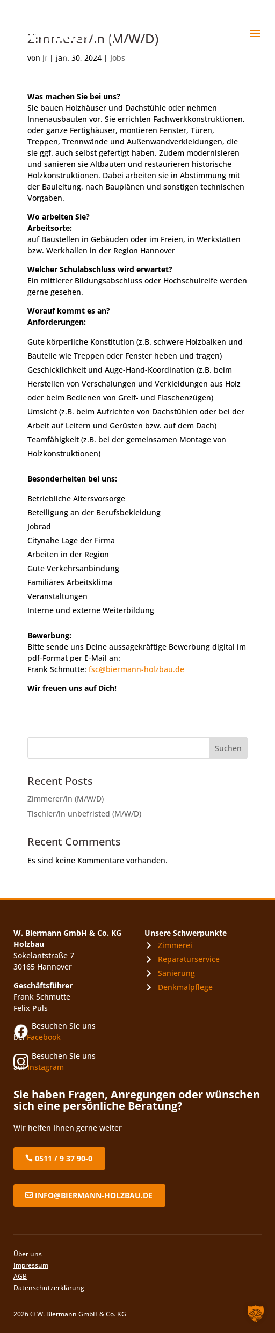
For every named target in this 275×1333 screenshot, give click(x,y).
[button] (255, 1313)
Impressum (30, 1265)
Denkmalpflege (185, 987)
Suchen (228, 748)
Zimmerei (175, 945)
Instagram (45, 1067)
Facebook (44, 1037)
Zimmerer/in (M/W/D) (65, 798)
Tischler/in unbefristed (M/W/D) (84, 813)
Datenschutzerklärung (48, 1287)
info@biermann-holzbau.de (94, 1195)
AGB (20, 1276)
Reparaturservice (189, 959)
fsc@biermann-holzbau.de (136, 669)
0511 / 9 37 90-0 (63, 1158)
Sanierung (176, 973)
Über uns (27, 1253)
